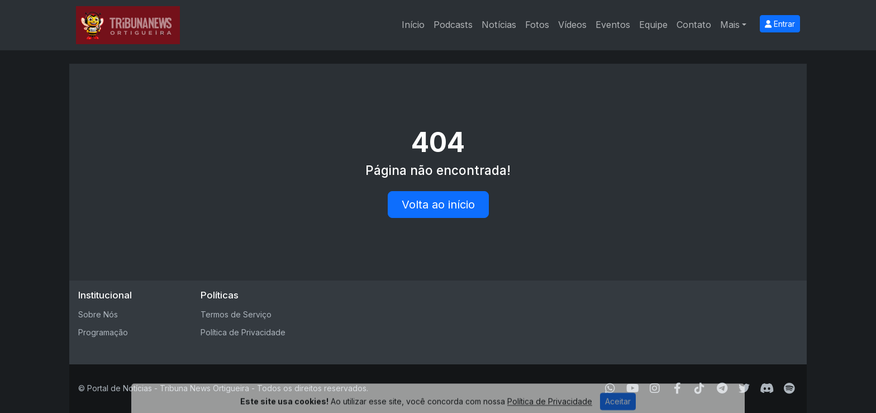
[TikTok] (699, 388)
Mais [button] (730, 24)
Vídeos (572, 24)
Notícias (499, 24)
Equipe (653, 24)
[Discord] (767, 388)
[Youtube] (632, 388)
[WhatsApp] (610, 388)
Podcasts (453, 24)
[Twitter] (744, 388)
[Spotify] (789, 388)
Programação (103, 332)
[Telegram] (722, 388)
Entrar (780, 24)
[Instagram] (655, 388)
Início (413, 24)
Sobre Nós (98, 314)
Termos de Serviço (236, 314)
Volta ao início (438, 204)
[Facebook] (677, 388)
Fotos (537, 24)
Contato (694, 24)
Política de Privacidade (243, 332)
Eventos (613, 24)
